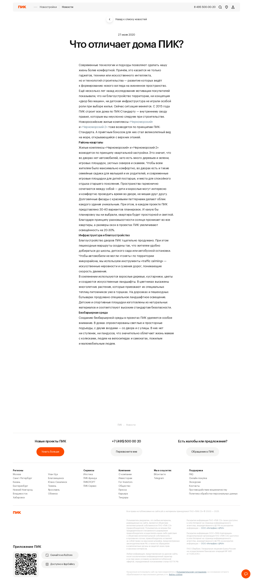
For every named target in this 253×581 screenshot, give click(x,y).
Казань (16, 482)
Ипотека (88, 474)
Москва (17, 474)
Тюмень (52, 486)
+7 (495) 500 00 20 (126, 441)
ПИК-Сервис (89, 486)
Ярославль (54, 490)
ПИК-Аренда (90, 478)
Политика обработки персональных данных (213, 494)
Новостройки (48, 7)
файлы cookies (175, 575)
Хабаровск (19, 498)
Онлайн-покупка (198, 478)
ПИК (120, 425)
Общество (124, 486)
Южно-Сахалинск (57, 482)
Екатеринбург (20, 486)
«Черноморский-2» (94, 127)
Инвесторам (125, 478)
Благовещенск (56, 478)
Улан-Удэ (53, 474)
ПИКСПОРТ (89, 482)
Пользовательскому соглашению (191, 572)
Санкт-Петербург (22, 478)
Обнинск (53, 494)
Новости (67, 7)
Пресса (123, 490)
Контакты (194, 486)
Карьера (123, 494)
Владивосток (20, 494)
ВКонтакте (160, 474)
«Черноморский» (141, 121)
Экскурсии (195, 482)
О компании (125, 474)
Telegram (159, 478)
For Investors (125, 482)
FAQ (191, 474)
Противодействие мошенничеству (208, 490)
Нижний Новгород (23, 490)
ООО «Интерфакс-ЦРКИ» (212, 528)
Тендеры (123, 498)
